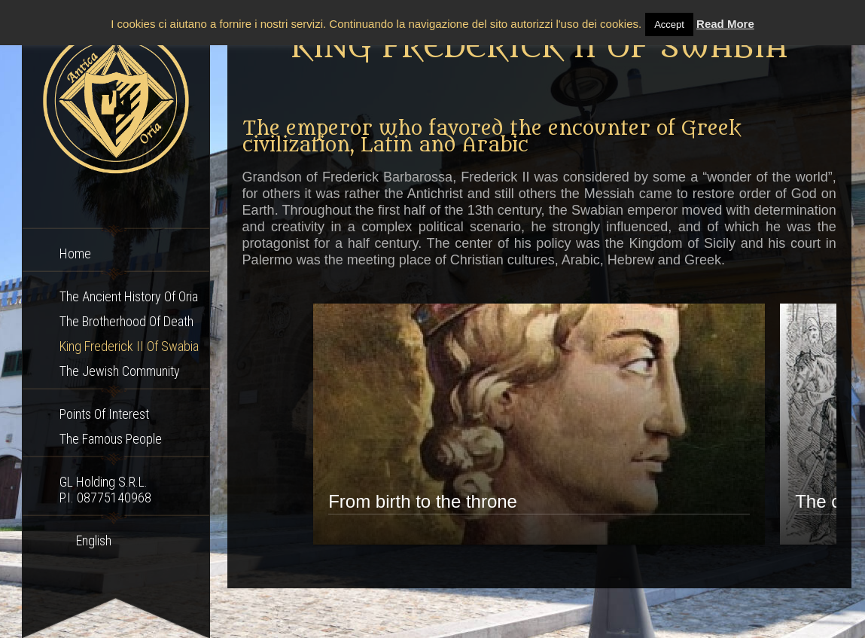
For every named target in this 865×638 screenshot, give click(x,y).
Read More (725, 23)
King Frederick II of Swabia (129, 346)
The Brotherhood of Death (126, 321)
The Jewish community (119, 371)
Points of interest (104, 414)
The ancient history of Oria (128, 296)
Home (75, 253)
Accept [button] (669, 24)
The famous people (110, 439)
